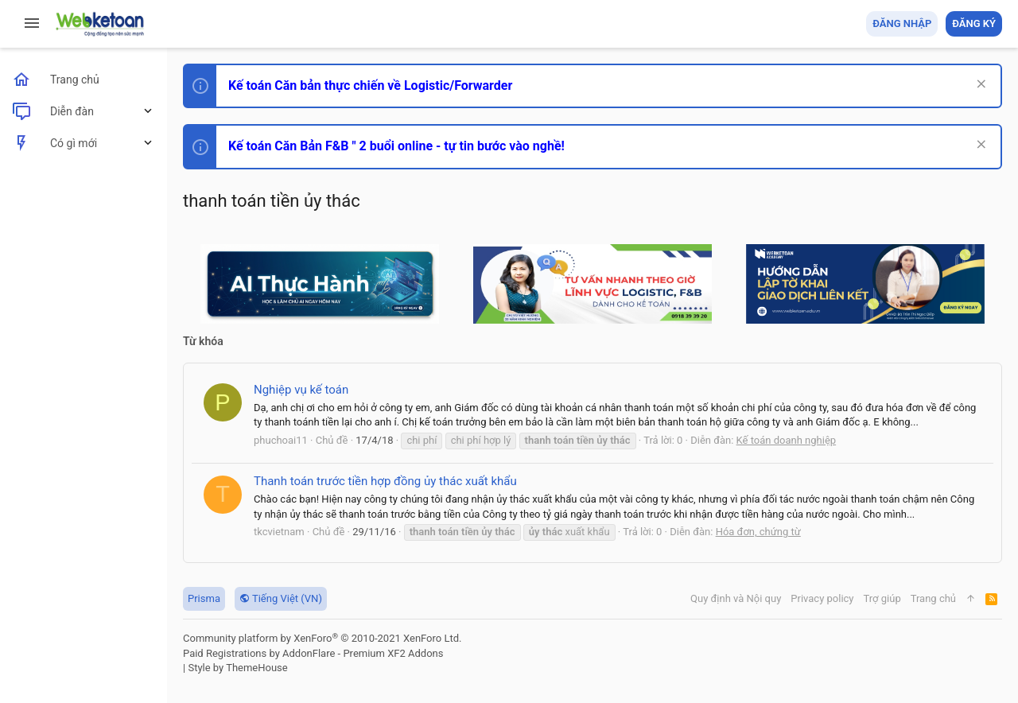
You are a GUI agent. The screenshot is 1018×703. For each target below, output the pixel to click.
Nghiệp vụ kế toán (301, 390)
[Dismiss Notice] (979, 85)
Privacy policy (822, 598)
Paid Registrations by (313, 653)
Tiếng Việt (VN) (280, 598)
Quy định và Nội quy (735, 598)
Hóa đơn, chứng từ (758, 532)
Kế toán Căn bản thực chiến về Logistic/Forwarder (370, 85)
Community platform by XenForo (322, 638)
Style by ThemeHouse (237, 668)
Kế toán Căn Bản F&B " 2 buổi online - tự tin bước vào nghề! (396, 145)
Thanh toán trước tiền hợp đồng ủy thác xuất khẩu (385, 481)
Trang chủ (933, 598)
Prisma (204, 598)
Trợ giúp (882, 598)
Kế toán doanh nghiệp (786, 440)
